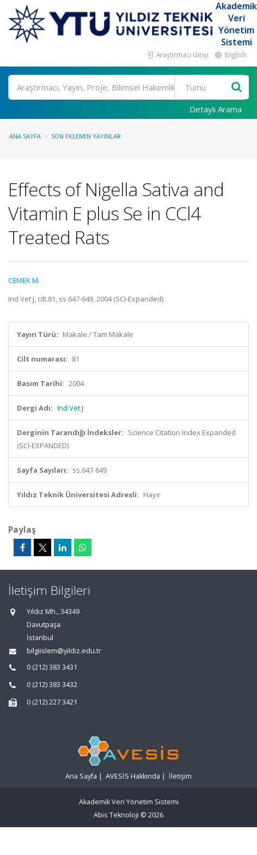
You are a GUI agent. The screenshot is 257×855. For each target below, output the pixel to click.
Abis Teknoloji (116, 815)
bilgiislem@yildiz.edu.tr (64, 650)
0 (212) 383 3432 (52, 684)
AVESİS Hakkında (133, 776)
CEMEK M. (24, 280)
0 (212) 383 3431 (52, 667)
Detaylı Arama (215, 109)
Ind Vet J (70, 408)
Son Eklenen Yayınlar (86, 136)
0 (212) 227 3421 (52, 702)
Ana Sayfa (25, 136)
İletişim (180, 776)
